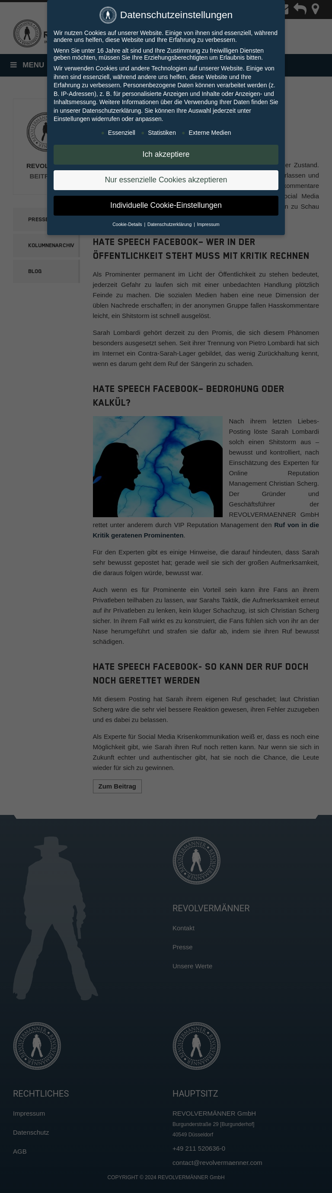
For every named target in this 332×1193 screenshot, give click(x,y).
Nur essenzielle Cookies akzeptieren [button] (166, 178)
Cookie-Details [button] (127, 223)
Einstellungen (72, 117)
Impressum (208, 223)
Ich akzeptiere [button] (166, 153)
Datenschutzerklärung (111, 109)
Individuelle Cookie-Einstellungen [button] (166, 204)
